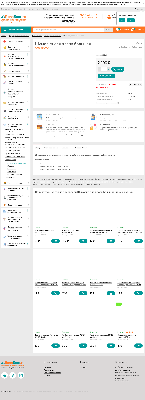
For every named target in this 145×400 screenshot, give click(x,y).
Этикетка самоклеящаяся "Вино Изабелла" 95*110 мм (46, 283)
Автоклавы (11, 172)
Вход (115, 15)
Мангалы (10, 166)
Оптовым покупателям (32, 9)
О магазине (5, 9)
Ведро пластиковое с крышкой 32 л (126, 336)
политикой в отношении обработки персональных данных (34, 5)
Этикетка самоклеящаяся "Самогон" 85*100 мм (101, 231)
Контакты (54, 9)
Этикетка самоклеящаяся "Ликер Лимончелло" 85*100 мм (129, 232)
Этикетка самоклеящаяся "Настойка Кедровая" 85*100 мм (74, 284)
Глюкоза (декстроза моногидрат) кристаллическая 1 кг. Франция (71, 233)
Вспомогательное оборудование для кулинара (15, 143)
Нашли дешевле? (106, 75)
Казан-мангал (10, 160)
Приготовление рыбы (13, 154)
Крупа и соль (10, 177)
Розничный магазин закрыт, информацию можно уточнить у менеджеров (59, 17)
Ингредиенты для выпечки (15, 134)
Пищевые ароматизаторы (15, 147)
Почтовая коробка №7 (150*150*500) (44, 231)
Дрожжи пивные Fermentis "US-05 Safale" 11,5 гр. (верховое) (46, 337)
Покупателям (17, 9)
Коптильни (11, 169)
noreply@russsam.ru (122, 370)
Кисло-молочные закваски (15, 157)
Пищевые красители (13, 150)
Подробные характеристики (106, 103)
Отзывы (46, 9)
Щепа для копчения (14, 174)
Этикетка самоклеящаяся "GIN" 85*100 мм (101, 283)
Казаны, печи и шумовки (16, 163)
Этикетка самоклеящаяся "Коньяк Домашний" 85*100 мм (129, 284)
